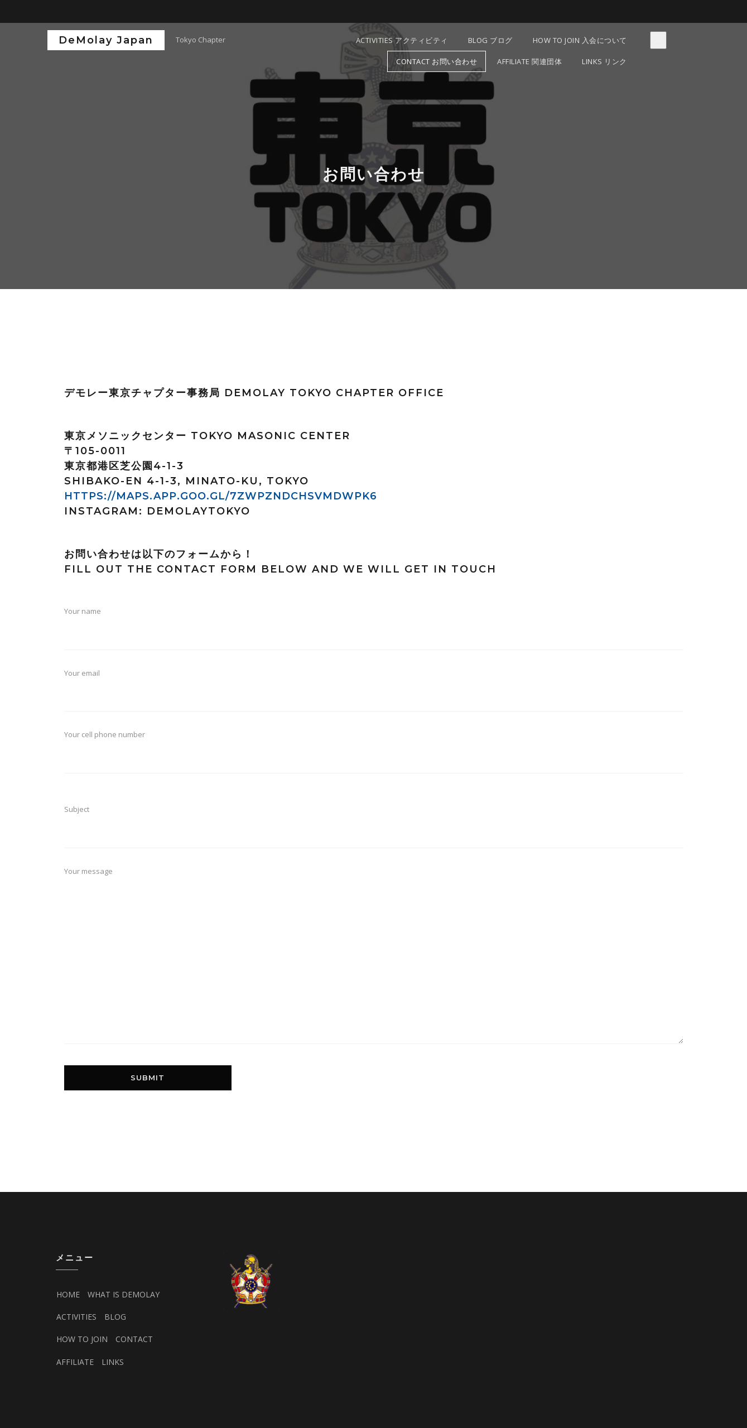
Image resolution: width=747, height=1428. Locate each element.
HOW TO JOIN (82, 1339)
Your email (373, 694)
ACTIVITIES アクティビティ (402, 40)
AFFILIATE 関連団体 (529, 61)
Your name (373, 632)
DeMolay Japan (106, 40)
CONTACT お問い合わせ (436, 61)
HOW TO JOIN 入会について (580, 40)
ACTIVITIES (76, 1316)
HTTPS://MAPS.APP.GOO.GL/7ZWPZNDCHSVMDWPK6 (220, 496)
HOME (68, 1294)
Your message (373, 961)
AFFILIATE (75, 1362)
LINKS (113, 1362)
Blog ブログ (490, 40)
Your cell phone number (373, 761)
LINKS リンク (604, 61)
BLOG (115, 1316)
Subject (373, 830)
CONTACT (134, 1339)
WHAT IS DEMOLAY (124, 1294)
